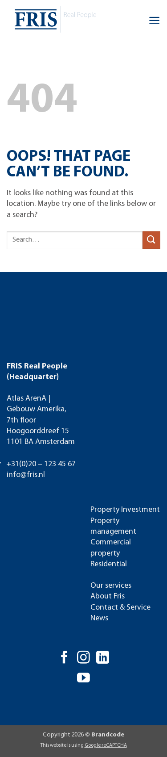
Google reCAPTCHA (106, 745)
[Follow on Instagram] (83, 658)
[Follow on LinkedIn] (102, 658)
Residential (108, 564)
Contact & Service (120, 607)
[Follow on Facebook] (64, 658)
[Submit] (151, 240)
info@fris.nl (26, 475)
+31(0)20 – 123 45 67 (41, 464)
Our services (110, 585)
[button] (154, 20)
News (99, 618)
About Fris (107, 596)
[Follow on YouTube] (83, 679)
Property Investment (125, 510)
